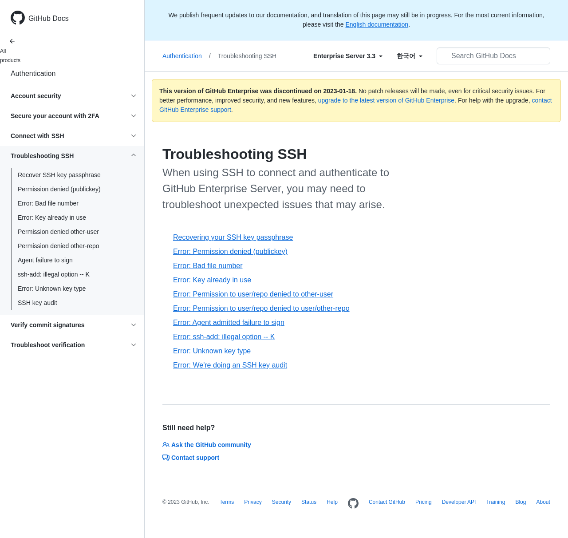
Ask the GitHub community (206, 444)
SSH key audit (37, 302)
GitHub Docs (48, 18)
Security (281, 502)
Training (495, 502)
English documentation (376, 24)
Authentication (33, 73)
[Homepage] (353, 504)
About (543, 502)
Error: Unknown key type (52, 288)
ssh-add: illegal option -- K (54, 274)
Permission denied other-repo (58, 245)
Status (308, 502)
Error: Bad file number (48, 203)
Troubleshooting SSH (247, 55)
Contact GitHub (387, 502)
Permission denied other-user (58, 231)
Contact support (190, 457)
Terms (227, 502)
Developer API (459, 502)
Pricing (423, 502)
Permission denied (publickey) (59, 189)
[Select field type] (348, 56)
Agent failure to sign (45, 260)
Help (332, 502)
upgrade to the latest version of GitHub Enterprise (386, 100)
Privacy (252, 502)
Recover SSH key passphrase (59, 174)
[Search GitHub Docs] (493, 55)
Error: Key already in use (52, 217)
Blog (520, 502)
